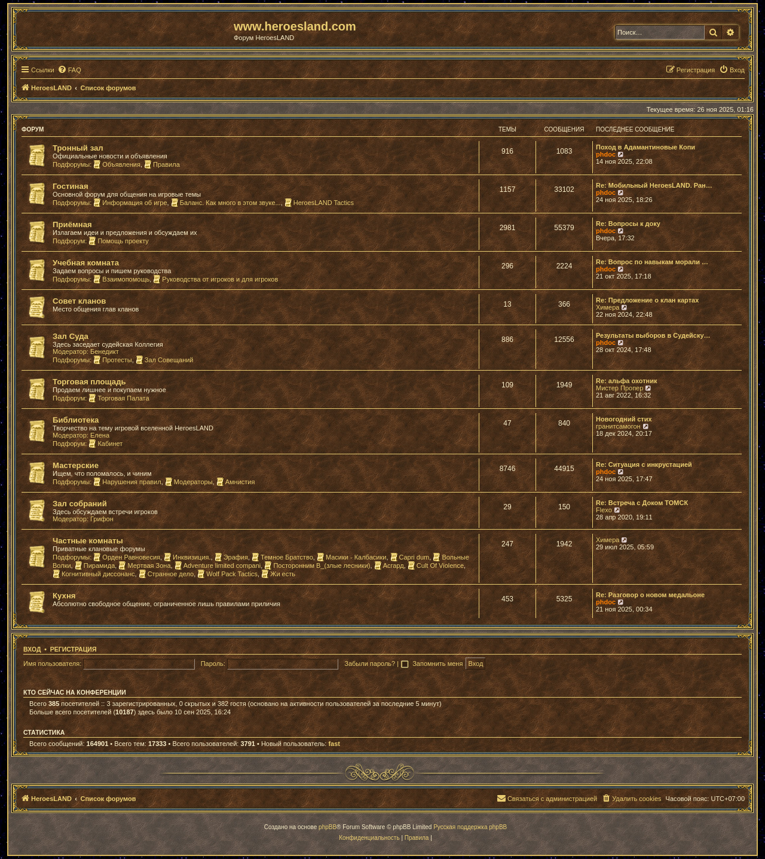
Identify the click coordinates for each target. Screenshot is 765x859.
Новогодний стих (624, 419)
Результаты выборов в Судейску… (653, 335)
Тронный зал (78, 147)
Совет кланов (79, 300)
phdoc (606, 154)
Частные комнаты (88, 540)
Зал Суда (70, 336)
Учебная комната (86, 262)
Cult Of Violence (436, 565)
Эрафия (231, 557)
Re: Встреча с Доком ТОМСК (642, 502)
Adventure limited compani (218, 565)
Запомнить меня (438, 663)
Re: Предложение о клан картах (647, 300)
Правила (162, 164)
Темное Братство (282, 557)
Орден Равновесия (126, 557)
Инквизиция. (187, 557)
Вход (32, 649)
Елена (99, 435)
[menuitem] (69, 70)
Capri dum (410, 557)
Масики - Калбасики (352, 557)
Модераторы (189, 481)
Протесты (112, 359)
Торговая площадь (89, 381)
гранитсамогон (618, 426)
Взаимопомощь (121, 279)
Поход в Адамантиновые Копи (645, 147)
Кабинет (105, 443)
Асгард (389, 565)
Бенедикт (104, 351)
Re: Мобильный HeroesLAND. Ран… (654, 185)
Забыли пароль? (369, 663)
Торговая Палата (118, 398)
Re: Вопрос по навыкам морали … (652, 261)
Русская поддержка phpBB (470, 827)
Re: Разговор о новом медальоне (650, 594)
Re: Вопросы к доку (628, 223)
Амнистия (235, 481)
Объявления (116, 164)
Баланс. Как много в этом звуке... (226, 202)
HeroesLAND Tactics (319, 202)
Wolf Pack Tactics (227, 573)
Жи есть (278, 573)
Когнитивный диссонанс (94, 573)
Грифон (102, 518)
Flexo (604, 509)
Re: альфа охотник (626, 380)
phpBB (327, 827)
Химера (607, 307)
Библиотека (76, 419)
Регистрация (73, 649)
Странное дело (166, 573)
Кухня (64, 595)
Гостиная (70, 186)
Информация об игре (130, 202)
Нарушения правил (127, 481)
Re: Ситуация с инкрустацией (644, 464)
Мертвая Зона (144, 565)
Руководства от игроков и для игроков (215, 279)
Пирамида (95, 565)
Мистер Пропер (619, 388)
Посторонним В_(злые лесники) (317, 565)
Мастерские (76, 465)
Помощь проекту (118, 240)
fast (334, 743)
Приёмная (72, 224)
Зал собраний (80, 503)
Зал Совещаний (165, 359)
